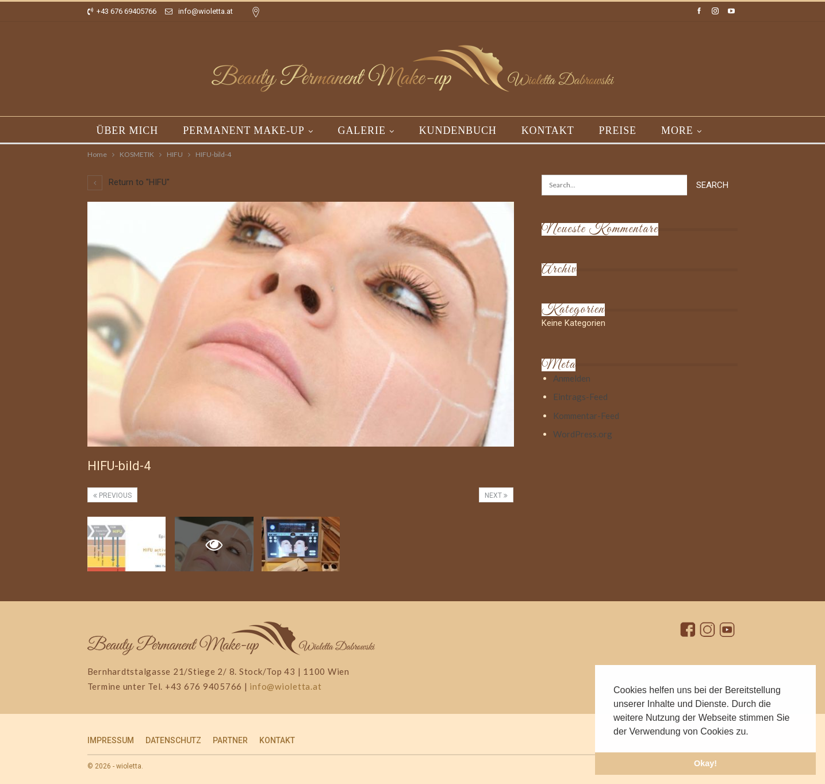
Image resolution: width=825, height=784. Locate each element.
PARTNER (230, 740)
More (677, 130)
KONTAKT (547, 130)
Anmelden (571, 378)
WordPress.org (582, 434)
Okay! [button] (705, 763)
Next (496, 495)
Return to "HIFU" (128, 182)
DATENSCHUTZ (173, 740)
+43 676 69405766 (121, 11)
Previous (112, 495)
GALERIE (362, 130)
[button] (752, 732)
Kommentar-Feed (586, 415)
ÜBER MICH (128, 130)
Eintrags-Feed (580, 396)
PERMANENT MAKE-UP (243, 130)
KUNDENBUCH (458, 130)
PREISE (617, 130)
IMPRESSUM (110, 740)
